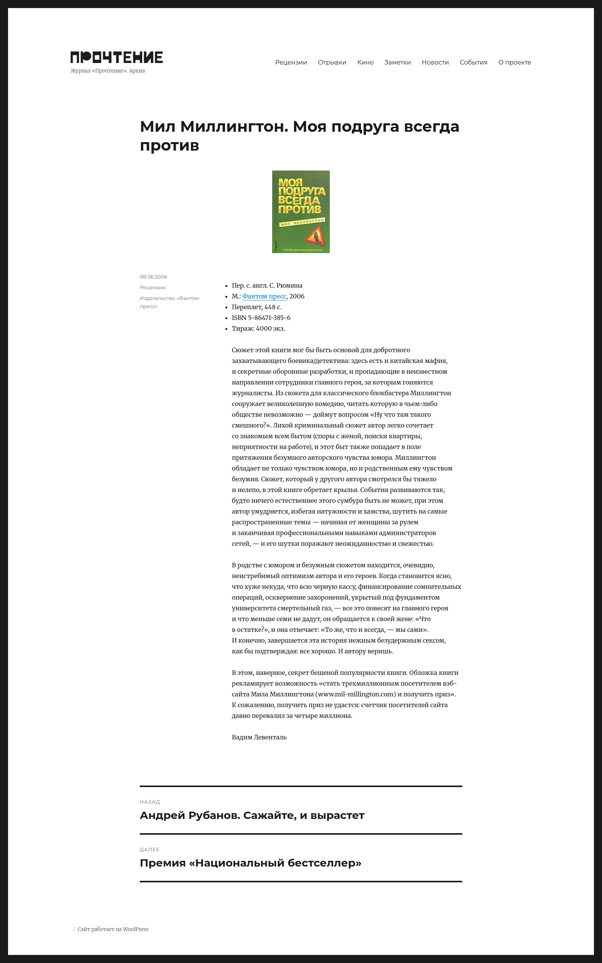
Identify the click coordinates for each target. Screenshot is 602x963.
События (474, 62)
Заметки (398, 62)
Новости (435, 62)
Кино (365, 62)
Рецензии (291, 62)
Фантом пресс (264, 296)
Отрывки (332, 62)
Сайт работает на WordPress (113, 929)
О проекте (514, 62)
